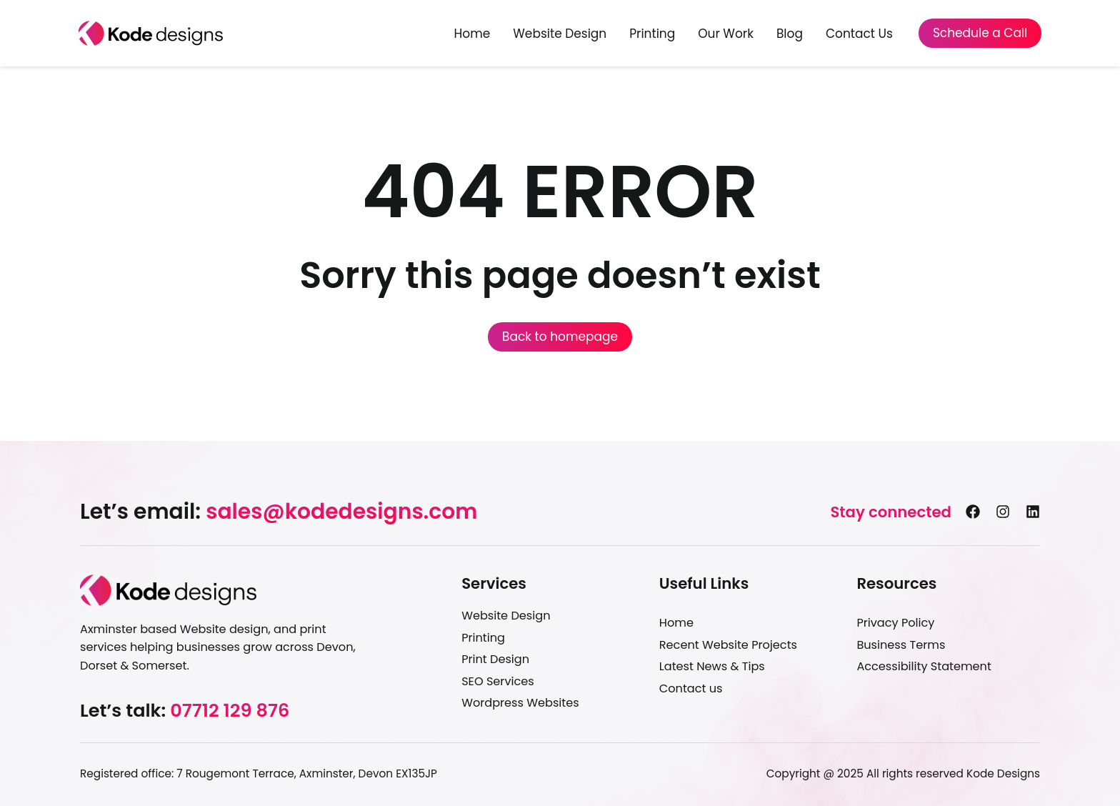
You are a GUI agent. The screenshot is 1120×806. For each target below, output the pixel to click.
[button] (278, 512)
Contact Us (859, 33)
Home (472, 33)
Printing (652, 33)
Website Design (559, 33)
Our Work (726, 33)
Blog (789, 33)
